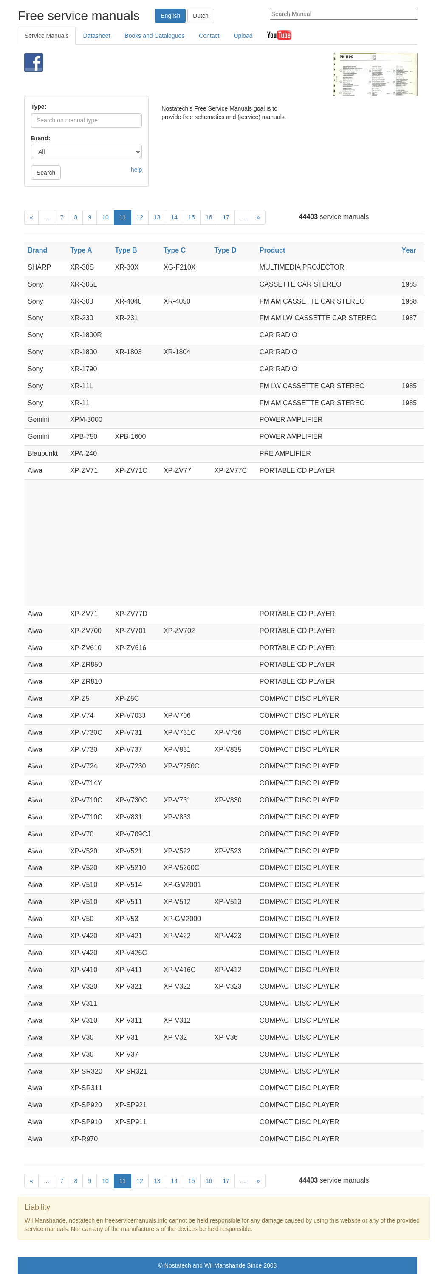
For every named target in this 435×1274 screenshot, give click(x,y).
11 (122, 217)
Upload (243, 35)
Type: (38, 106)
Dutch (201, 15)
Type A (81, 250)
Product (272, 250)
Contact (209, 35)
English (170, 15)
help (136, 169)
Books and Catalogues (154, 35)
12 (139, 217)
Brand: (40, 138)
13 (157, 217)
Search (46, 172)
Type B (126, 250)
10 (105, 217)
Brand (37, 250)
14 (174, 217)
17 (226, 217)
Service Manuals (47, 35)
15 (191, 217)
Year (409, 250)
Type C (175, 250)
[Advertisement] (207, 74)
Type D (226, 250)
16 (209, 217)
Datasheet (96, 35)
